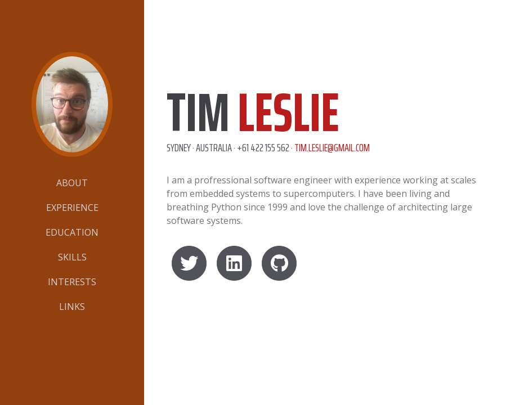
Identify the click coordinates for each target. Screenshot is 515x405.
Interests (72, 282)
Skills (72, 257)
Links (72, 306)
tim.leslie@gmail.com (332, 147)
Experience (72, 207)
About (72, 183)
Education (72, 232)
